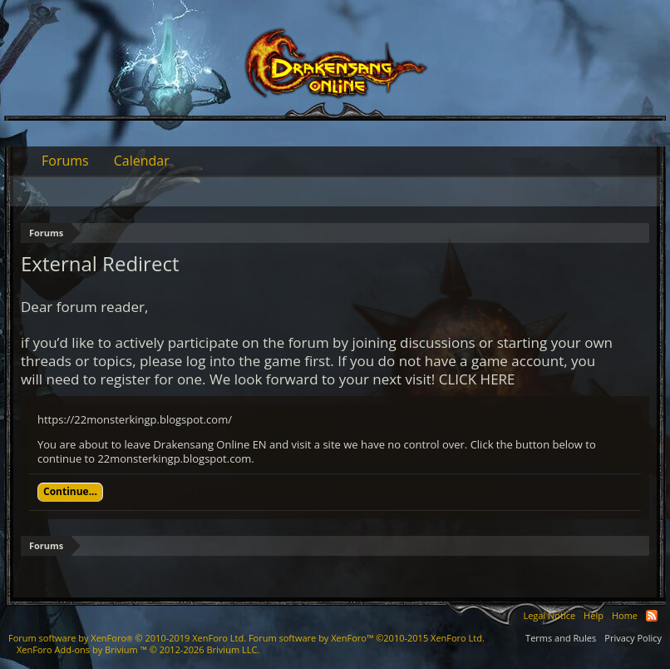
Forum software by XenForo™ (367, 638)
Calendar (142, 160)
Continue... (70, 491)
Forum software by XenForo (127, 638)
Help (593, 615)
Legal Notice (549, 615)
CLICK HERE (477, 379)
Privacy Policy (633, 638)
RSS (652, 616)
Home (625, 615)
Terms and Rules (560, 638)
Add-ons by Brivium (138, 649)
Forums (65, 160)
